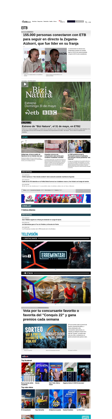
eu (88, 22)
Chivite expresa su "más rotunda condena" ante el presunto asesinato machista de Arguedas (48, 177)
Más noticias (27, 172)
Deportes (39, 21)
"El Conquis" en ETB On (72, 350)
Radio (51, 21)
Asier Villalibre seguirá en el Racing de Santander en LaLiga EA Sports (41, 219)
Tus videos (79, 191)
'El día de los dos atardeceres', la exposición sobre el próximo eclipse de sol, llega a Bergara (48, 186)
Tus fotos (79, 190)
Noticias (34, 21)
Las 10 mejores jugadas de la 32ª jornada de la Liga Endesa (38, 229)
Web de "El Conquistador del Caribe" (53, 350)
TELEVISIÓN (29, 234)
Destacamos (30, 238)
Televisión (46, 21)
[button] (55, 269)
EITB (24, 28)
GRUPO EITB (80, 21)
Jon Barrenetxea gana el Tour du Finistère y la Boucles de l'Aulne (40, 224)
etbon (30, 273)
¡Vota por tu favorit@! (28, 350)
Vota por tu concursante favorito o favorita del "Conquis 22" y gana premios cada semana (51, 315)
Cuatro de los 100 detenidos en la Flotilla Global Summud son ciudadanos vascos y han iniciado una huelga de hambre (55, 181)
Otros (55, 21)
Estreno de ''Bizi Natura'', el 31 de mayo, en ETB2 (51, 126)
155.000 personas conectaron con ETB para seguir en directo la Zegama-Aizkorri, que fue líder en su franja (54, 39)
